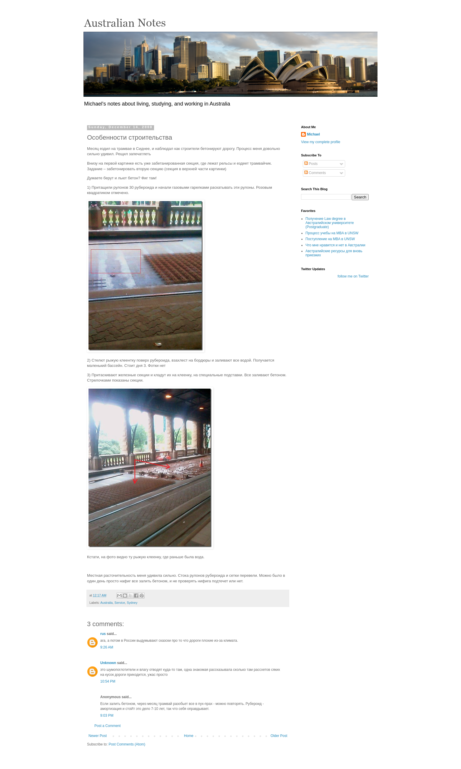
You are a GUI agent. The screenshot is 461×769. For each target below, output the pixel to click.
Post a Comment (107, 726)
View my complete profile (320, 142)
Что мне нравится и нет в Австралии (335, 245)
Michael (313, 134)
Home (188, 736)
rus (103, 634)
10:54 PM (107, 681)
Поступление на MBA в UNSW (330, 239)
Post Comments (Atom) (126, 744)
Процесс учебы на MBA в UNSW (331, 233)
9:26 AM (106, 647)
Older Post (278, 736)
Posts (311, 164)
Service (119, 602)
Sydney (132, 602)
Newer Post (97, 736)
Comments (315, 173)
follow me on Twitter (353, 276)
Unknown (108, 663)
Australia (106, 602)
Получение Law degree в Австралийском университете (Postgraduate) (329, 223)
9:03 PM (106, 715)
